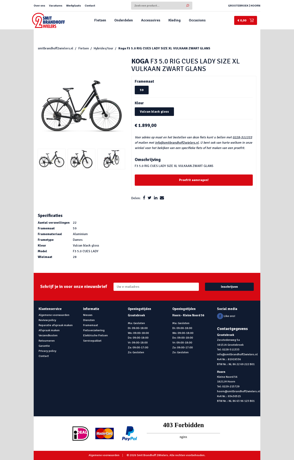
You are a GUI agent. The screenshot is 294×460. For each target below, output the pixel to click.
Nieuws (87, 315)
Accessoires (150, 20)
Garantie (44, 346)
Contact (90, 5)
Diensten (89, 320)
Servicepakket (92, 340)
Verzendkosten (48, 335)
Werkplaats (73, 5)
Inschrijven (229, 287)
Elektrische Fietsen (95, 335)
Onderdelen (123, 20)
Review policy (47, 320)
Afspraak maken (49, 330)
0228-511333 (242, 137)
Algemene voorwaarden (54, 315)
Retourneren (47, 340)
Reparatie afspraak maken (56, 325)
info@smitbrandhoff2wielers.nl (177, 143)
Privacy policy (47, 351)
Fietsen (100, 20)
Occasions (197, 20)
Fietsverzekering (94, 330)
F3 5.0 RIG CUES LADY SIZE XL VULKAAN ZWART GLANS (164, 48)
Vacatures (55, 5)
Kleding (174, 20)
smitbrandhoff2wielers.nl (55, 48)
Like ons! (226, 316)
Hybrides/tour (103, 48)
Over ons (39, 5)
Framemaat (90, 325)
